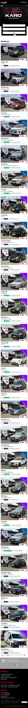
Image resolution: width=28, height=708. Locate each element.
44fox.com (22, 706)
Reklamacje (4, 679)
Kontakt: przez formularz (8, 698)
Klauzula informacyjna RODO (9, 677)
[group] (14, 15)
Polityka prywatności (6, 674)
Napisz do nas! (11, 706)
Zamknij (24, 702)
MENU (2, 6)
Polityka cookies (5, 676)
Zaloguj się (23, 2)
